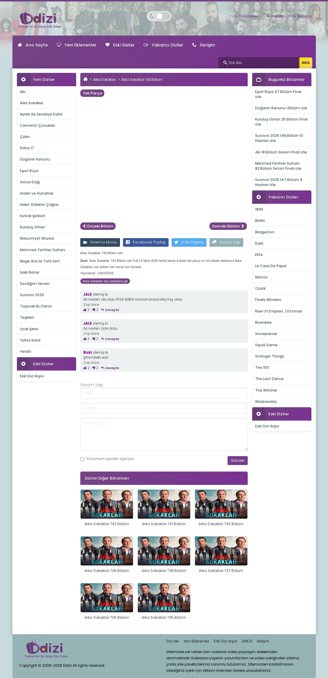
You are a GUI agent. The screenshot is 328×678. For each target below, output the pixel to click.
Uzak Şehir (29, 328)
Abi (22, 91)
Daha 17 (27, 147)
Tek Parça (92, 93)
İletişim (304, 16)
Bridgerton (264, 232)
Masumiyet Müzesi (37, 238)
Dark (259, 243)
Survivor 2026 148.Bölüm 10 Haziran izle (279, 138)
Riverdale (263, 322)
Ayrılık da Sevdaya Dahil (41, 114)
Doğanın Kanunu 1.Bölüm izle (281, 107)
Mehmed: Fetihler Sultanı (42, 249)
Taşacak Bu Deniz (36, 306)
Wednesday (266, 401)
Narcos (261, 277)
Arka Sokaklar (31, 102)
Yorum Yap (226, 242)
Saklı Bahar (29, 272)
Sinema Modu (100, 242)
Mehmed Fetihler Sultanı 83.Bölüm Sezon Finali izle (278, 166)
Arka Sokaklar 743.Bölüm (142, 79)
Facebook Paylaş (146, 242)
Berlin (260, 220)
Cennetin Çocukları (37, 125)
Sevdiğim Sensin (35, 283)
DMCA (247, 641)
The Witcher (266, 390)
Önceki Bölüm (98, 226)
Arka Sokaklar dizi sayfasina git (105, 281)
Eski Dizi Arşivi (32, 376)
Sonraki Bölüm (228, 226)
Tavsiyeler (249, 16)
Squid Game (266, 344)
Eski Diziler (120, 45)
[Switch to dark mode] (159, 16)
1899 (259, 209)
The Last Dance (269, 378)
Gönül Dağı (30, 182)
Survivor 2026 (32, 294)
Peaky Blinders (268, 299)
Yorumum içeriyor (107, 458)
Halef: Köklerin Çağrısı (39, 204)
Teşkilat (27, 317)
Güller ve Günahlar (37, 193)
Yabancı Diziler (163, 45)
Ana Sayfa (33, 45)
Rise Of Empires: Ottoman (279, 311)
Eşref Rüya (29, 170)
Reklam (278, 16)
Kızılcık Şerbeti (32, 215)
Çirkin (25, 136)
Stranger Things (269, 356)
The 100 (262, 367)
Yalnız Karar (30, 340)
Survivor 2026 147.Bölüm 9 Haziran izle (278, 182)
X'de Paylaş (189, 242)
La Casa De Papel (271, 265)
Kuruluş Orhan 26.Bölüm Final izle (281, 122)
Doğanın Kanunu (35, 159)
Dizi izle (172, 641)
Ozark (260, 288)
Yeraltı (25, 351)
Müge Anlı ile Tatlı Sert (40, 261)
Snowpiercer (266, 333)
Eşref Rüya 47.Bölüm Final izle (278, 94)
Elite (259, 254)
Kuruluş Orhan (32, 227)
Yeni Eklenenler (77, 45)
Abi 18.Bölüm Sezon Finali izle (281, 152)
